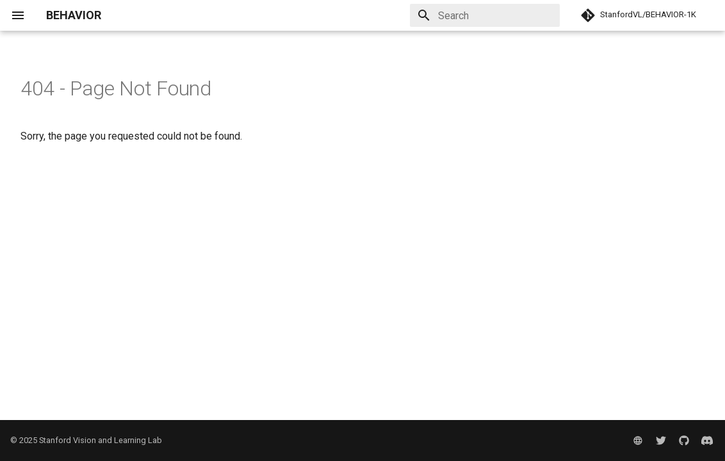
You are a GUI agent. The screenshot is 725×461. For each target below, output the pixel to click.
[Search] (485, 15)
